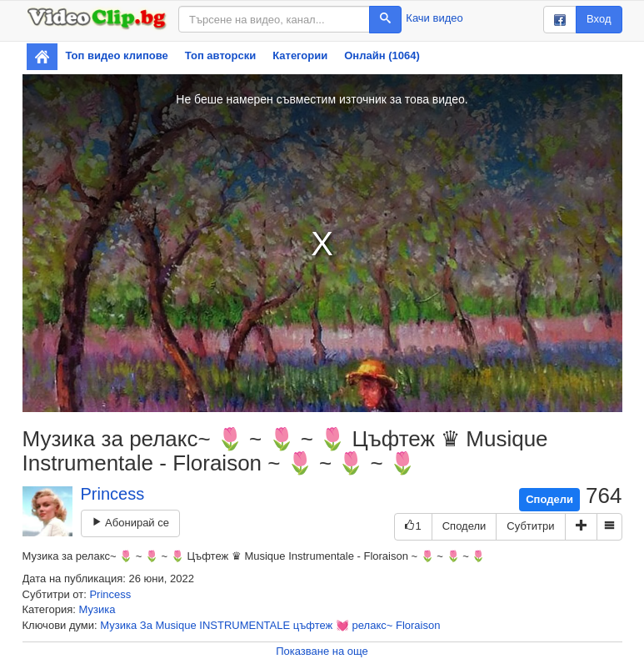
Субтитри (530, 526)
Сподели (549, 499)
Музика (97, 609)
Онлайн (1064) (382, 55)
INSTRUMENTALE (244, 625)
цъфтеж (313, 625)
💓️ (342, 625)
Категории (299, 55)
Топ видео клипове (117, 55)
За (146, 625)
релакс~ (372, 625)
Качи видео (434, 18)
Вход (599, 19)
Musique (176, 625)
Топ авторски (220, 55)
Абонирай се (130, 522)
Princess (113, 494)
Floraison (418, 625)
